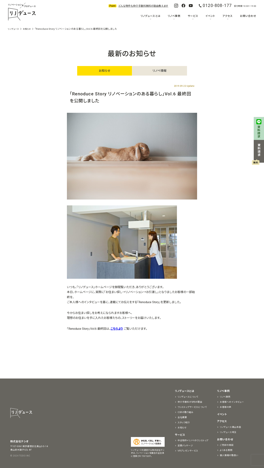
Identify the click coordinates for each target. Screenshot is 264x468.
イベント (210, 15)
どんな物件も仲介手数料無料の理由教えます (143, 5)
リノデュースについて (188, 397)
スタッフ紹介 (184, 422)
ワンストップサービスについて (192, 407)
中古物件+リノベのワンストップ (193, 440)
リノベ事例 (174, 15)
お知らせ (104, 70)
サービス (193, 15)
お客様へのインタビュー (232, 402)
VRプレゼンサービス (188, 450)
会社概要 (182, 417)
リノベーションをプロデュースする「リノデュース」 (22, 12)
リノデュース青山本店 (230, 427)
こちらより (117, 328)
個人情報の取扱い (229, 455)
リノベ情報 (160, 70)
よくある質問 (226, 450)
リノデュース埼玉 (228, 432)
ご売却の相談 (227, 445)
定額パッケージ (185, 445)
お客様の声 (225, 407)
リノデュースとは (150, 15)
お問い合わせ (248, 15)
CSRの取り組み (185, 412)
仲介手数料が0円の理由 (190, 402)
